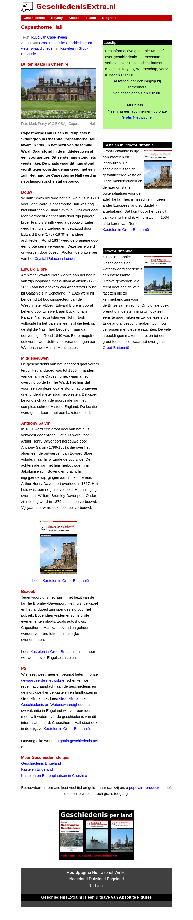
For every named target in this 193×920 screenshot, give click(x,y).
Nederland (78, 879)
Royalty (57, 18)
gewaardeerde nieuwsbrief (43, 680)
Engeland (115, 879)
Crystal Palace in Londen (55, 258)
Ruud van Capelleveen (49, 37)
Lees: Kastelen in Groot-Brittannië (60, 580)
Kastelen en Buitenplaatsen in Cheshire (54, 775)
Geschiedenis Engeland (41, 763)
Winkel (120, 872)
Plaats (91, 18)
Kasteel (74, 18)
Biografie (109, 18)
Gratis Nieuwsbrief (137, 117)
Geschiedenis (34, 18)
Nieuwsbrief (102, 872)
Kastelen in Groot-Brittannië (53, 651)
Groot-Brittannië (116, 347)
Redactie (96, 886)
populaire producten (146, 787)
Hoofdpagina (79, 872)
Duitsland (97, 879)
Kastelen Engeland (37, 769)
